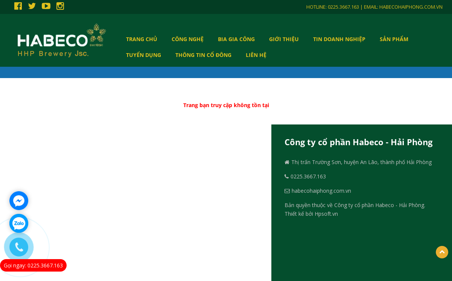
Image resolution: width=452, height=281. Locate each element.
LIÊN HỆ (256, 54)
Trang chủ (141, 39)
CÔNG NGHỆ (188, 39)
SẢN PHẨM (394, 39)
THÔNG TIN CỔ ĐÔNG (203, 54)
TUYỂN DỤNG (143, 54)
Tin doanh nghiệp (339, 39)
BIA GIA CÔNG (236, 39)
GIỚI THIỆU (284, 39)
